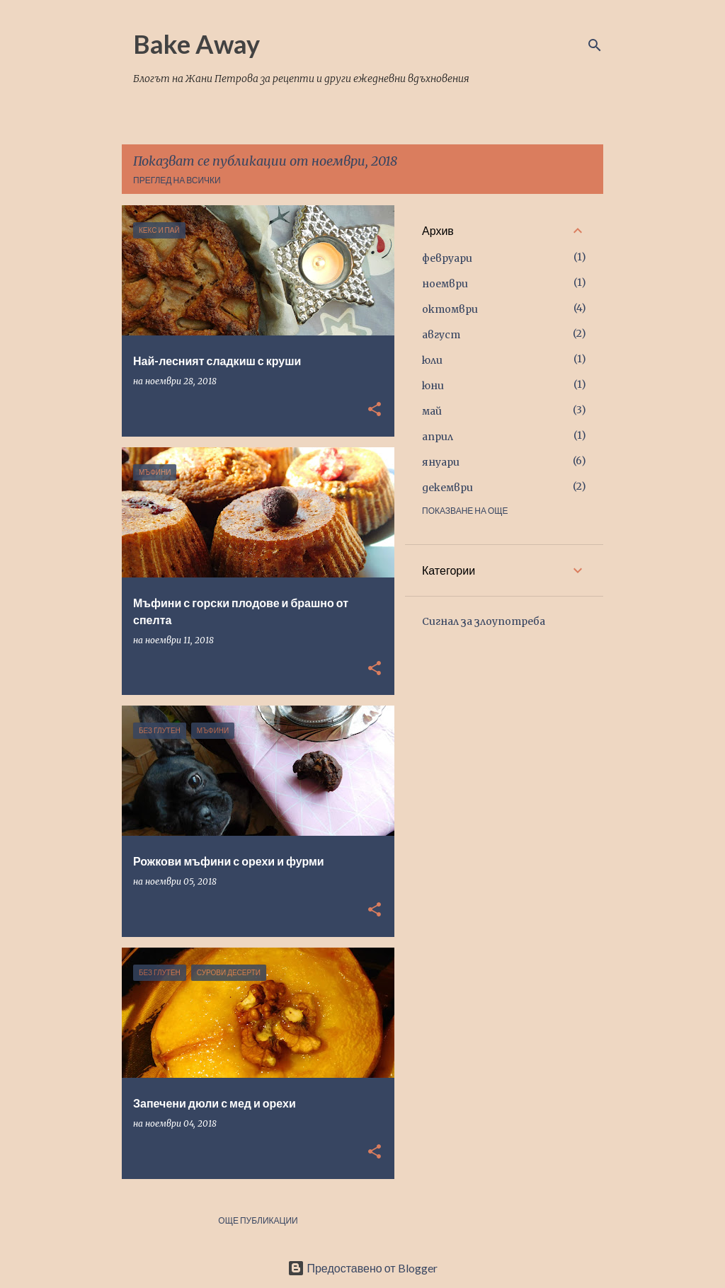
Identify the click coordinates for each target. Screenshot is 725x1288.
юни (433, 385)
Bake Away (196, 43)
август (441, 334)
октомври (450, 309)
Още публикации (257, 1220)
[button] (374, 410)
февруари (447, 258)
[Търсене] (594, 45)
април (437, 436)
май (432, 411)
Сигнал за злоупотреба (483, 621)
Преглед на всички (177, 180)
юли (432, 360)
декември (447, 487)
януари (440, 462)
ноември (445, 283)
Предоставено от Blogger (362, 1268)
